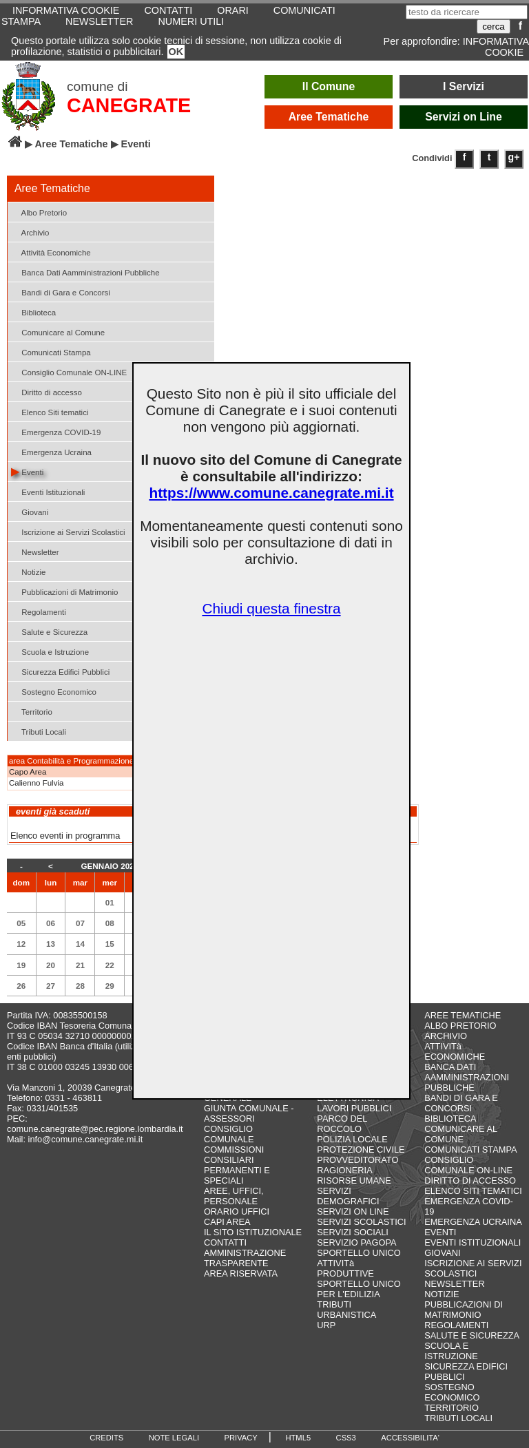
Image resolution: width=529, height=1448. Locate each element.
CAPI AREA (227, 1222)
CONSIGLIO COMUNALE (229, 1134)
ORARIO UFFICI (236, 1211)
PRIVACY (241, 1438)
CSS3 (346, 1438)
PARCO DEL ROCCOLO (342, 1123)
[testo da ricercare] (467, 12)
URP (326, 1325)
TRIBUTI (334, 1304)
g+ (514, 156)
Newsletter (35, 551)
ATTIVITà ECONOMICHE (454, 1051)
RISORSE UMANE (354, 1180)
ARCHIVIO (445, 1036)
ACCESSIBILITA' (410, 1438)
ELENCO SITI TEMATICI (473, 1191)
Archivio (30, 232)
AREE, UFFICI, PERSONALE (234, 1196)
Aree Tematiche (329, 117)
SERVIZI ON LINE (352, 1211)
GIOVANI (442, 1253)
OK (176, 51)
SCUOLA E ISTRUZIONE (451, 1351)
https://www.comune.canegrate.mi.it (271, 493)
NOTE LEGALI (174, 1438)
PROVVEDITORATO (357, 1160)
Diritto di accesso (46, 391)
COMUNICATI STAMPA (470, 1149)
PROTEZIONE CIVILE (360, 1149)
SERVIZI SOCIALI (352, 1232)
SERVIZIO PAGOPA (356, 1242)
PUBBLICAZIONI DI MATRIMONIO (463, 1309)
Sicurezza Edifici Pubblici (60, 671)
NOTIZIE (441, 1294)
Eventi (27, 471)
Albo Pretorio (39, 212)
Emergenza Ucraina (51, 451)
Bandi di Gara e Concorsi (60, 291)
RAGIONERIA (344, 1170)
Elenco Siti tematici (49, 411)
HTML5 (298, 1438)
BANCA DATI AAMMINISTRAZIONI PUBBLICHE (466, 1077)
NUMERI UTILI (191, 21)
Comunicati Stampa (51, 351)
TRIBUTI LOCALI (458, 1418)
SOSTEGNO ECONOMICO (451, 1392)
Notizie (28, 571)
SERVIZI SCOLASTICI (361, 1222)
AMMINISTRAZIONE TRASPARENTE (245, 1258)
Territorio (31, 711)
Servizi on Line (463, 117)
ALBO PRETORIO (460, 1025)
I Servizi (463, 86)
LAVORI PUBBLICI (354, 1108)
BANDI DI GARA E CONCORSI (461, 1103)
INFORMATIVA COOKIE (496, 47)
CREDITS (106, 1438)
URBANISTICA (346, 1315)
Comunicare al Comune (58, 331)
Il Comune (328, 86)
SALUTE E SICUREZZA (471, 1335)
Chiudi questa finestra (271, 608)
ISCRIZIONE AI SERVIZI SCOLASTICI (472, 1268)
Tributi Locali (38, 731)
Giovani (29, 511)
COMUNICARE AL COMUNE (460, 1134)
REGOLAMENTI (456, 1325)
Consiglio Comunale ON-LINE (69, 371)
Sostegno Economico (53, 691)
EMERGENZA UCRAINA (473, 1222)
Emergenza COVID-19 (56, 431)
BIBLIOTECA (450, 1118)
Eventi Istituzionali (48, 491)
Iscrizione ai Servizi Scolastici (68, 531)
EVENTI (440, 1232)
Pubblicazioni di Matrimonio (64, 591)
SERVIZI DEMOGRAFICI (348, 1196)
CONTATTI (225, 1242)
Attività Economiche (51, 252)
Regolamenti (38, 611)
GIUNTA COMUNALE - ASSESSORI (249, 1113)
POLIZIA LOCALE (352, 1139)
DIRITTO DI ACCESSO (470, 1180)
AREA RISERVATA (241, 1273)
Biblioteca (33, 311)
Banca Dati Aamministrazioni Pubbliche (85, 271)
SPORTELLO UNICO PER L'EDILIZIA (358, 1289)
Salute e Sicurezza (49, 631)
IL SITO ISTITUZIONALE (253, 1232)
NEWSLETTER (99, 21)
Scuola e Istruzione (50, 651)
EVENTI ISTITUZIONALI (472, 1242)
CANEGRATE (129, 105)
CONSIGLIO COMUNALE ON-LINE (468, 1165)
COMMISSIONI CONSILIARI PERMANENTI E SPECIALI (237, 1165)
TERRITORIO (451, 1408)
